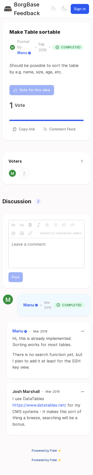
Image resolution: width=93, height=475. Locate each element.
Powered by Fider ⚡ (47, 450)
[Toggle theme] (64, 9)
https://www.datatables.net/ (39, 405)
